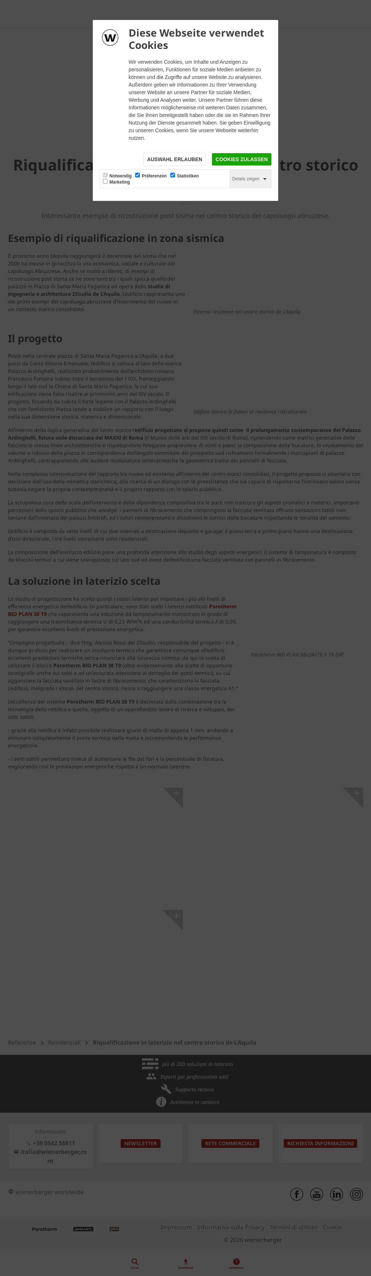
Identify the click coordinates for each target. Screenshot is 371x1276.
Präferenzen (154, 176)
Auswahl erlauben (174, 159)
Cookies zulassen (242, 159)
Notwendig (120, 176)
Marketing (119, 182)
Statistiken (188, 176)
